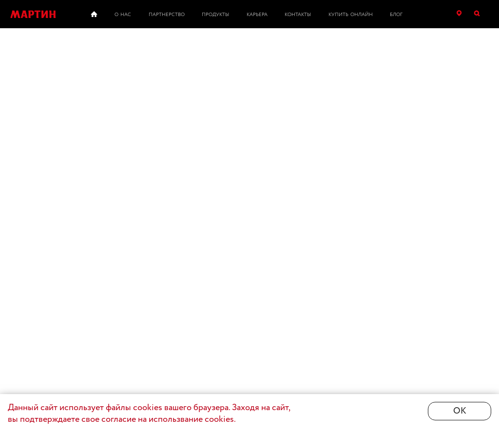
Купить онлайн (350, 14)
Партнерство (167, 14)
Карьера (257, 14)
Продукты (215, 14)
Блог (396, 14)
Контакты (298, 14)
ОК (459, 411)
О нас (123, 14)
